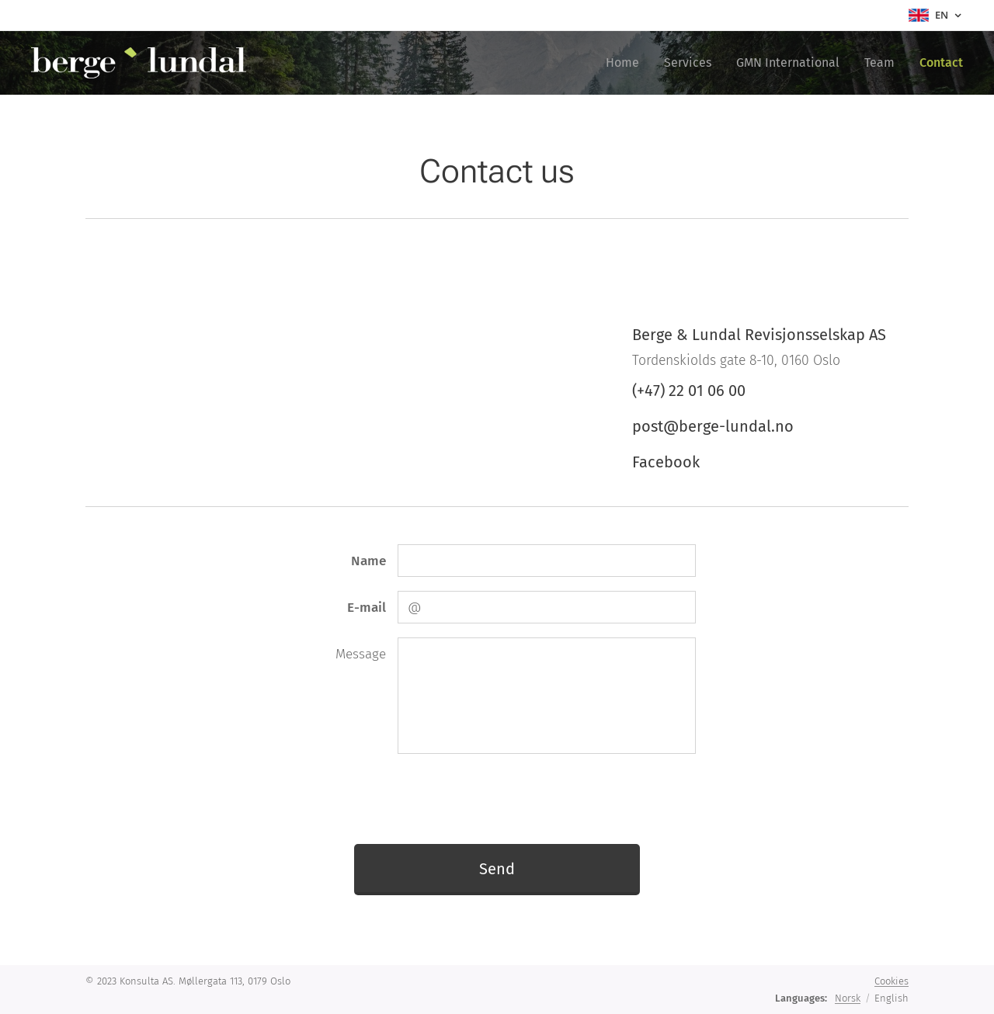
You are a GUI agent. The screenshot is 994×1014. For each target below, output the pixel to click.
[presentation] (515, 798)
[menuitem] (627, 62)
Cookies (891, 981)
